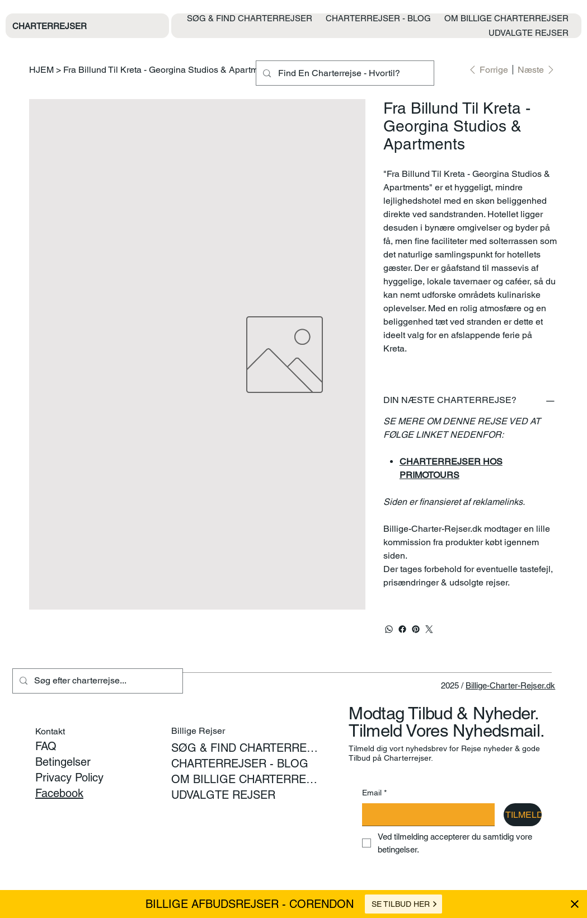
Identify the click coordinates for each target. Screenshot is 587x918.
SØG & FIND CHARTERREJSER (244, 748)
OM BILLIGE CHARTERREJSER (244, 779)
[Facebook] (402, 629)
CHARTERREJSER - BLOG (239, 763)
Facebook (59, 793)
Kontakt (50, 731)
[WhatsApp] (389, 629)
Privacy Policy (69, 777)
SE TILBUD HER (405, 904)
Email (374, 793)
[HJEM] (41, 69)
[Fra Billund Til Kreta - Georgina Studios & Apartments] (169, 69)
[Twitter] (429, 629)
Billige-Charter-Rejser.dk (510, 685)
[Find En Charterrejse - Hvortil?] (344, 73)
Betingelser (63, 762)
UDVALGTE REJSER (223, 795)
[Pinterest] (415, 629)
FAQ (46, 746)
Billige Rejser (198, 730)
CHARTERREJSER (49, 26)
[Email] (425, 814)
